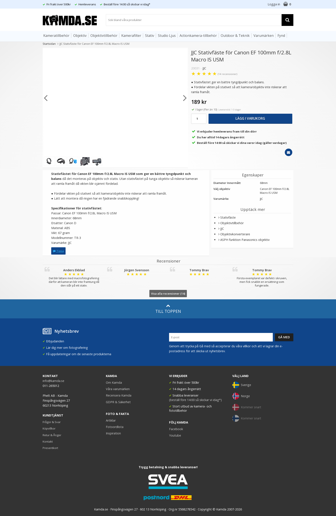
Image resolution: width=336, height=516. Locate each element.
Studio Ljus (167, 35)
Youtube (175, 435)
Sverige (241, 385)
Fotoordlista (114, 427)
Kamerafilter (131, 35)
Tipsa (58, 251)
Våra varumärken (118, 389)
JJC (204, 68)
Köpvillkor (49, 428)
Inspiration (113, 433)
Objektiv (80, 35)
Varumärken (264, 35)
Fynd (281, 35)
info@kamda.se (53, 381)
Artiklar (111, 420)
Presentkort (50, 448)
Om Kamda (114, 382)
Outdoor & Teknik (235, 35)
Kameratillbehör (56, 35)
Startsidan (49, 44)
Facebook (176, 429)
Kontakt (48, 441)
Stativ (149, 35)
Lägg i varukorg (250, 118)
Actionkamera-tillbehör (198, 35)
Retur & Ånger (52, 435)
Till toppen (168, 309)
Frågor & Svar (52, 422)
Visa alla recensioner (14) (168, 293)
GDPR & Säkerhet (118, 402)
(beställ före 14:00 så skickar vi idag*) (195, 400)
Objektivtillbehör (103, 35)
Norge (241, 396)
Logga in (274, 4)
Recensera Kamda (118, 395)
